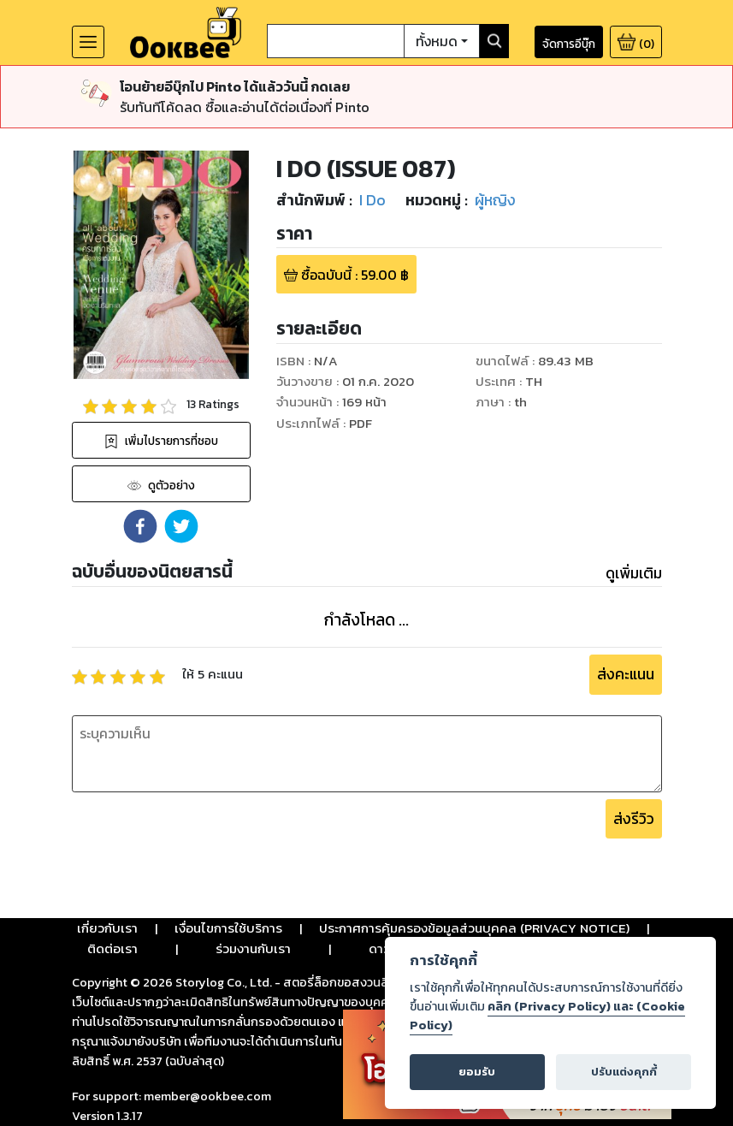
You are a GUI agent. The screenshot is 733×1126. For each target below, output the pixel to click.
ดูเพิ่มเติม (634, 573)
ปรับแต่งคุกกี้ (624, 1072)
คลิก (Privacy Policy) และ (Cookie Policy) (547, 1015)
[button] (140, 526)
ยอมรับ (476, 1072)
